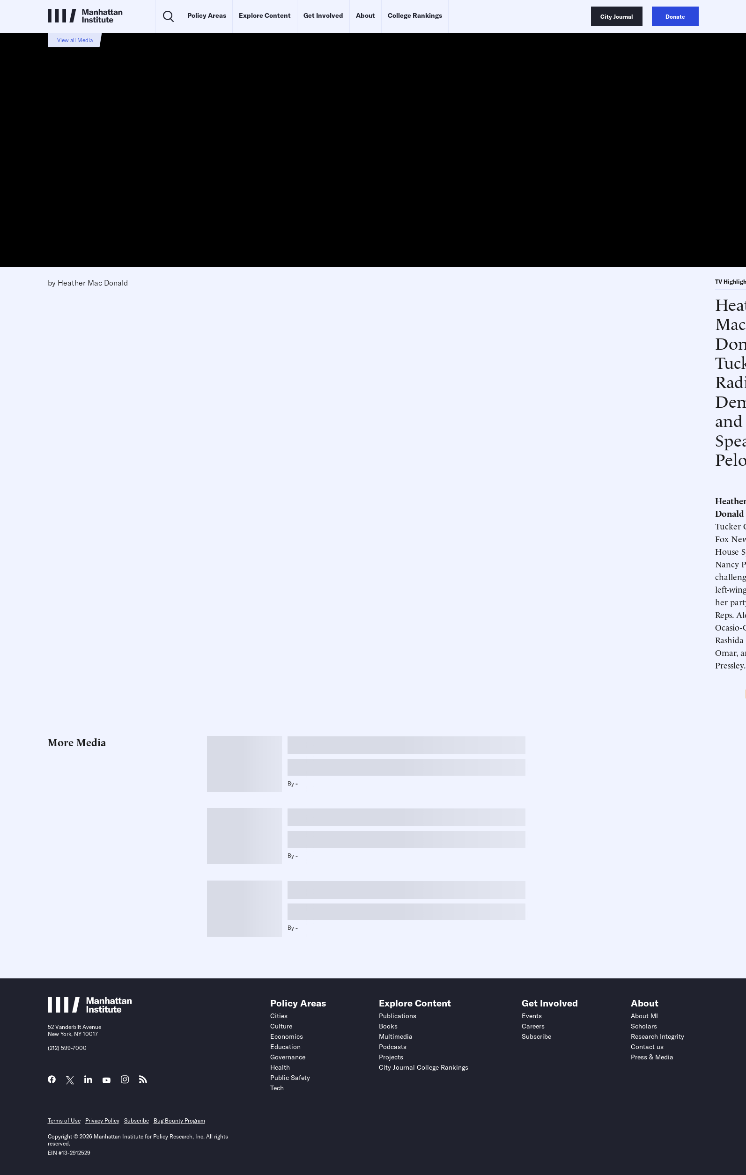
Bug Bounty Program (179, 1120)
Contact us (647, 1047)
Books (388, 1026)
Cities (279, 1016)
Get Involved (323, 15)
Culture (281, 1026)
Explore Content (265, 15)
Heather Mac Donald (93, 282)
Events (532, 1016)
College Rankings (415, 15)
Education (285, 1047)
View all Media (75, 40)
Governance (287, 1057)
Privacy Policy (102, 1120)
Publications (397, 1016)
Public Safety (290, 1077)
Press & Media (652, 1057)
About (365, 15)
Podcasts (392, 1047)
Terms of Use (64, 1120)
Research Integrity (657, 1036)
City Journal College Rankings (423, 1067)
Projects (391, 1057)
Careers (533, 1026)
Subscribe (536, 1036)
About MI (644, 1016)
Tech (277, 1088)
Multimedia (396, 1036)
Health (280, 1067)
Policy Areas (206, 15)
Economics (286, 1036)
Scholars (644, 1026)
